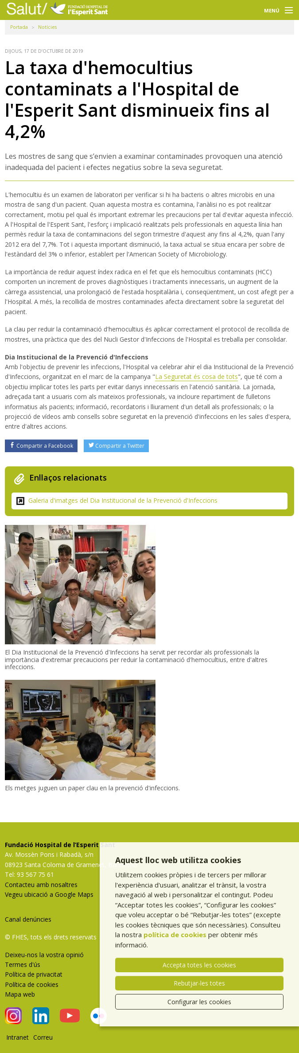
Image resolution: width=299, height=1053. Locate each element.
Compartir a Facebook (41, 446)
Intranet (17, 1037)
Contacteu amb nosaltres (41, 884)
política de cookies (175, 934)
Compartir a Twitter (116, 446)
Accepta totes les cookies (199, 965)
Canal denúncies (28, 919)
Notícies (47, 27)
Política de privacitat (33, 974)
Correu (43, 1037)
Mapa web (20, 994)
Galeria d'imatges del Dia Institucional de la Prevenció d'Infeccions (122, 500)
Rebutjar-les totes (199, 983)
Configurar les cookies (199, 1002)
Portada (19, 27)
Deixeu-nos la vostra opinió (44, 954)
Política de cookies (31, 984)
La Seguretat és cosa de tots (196, 376)
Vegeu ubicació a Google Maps (49, 894)
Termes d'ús (22, 964)
